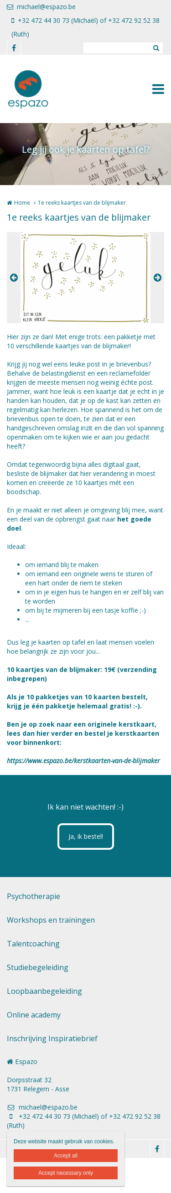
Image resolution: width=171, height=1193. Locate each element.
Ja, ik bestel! (85, 836)
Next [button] (157, 277)
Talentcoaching (33, 944)
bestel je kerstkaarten (121, 733)
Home (22, 203)
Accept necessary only (65, 1173)
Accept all (66, 1155)
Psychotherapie (33, 896)
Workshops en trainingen (51, 920)
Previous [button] (14, 277)
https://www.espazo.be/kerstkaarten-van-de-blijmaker (83, 760)
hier (42, 733)
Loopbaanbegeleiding (44, 991)
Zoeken (156, 47)
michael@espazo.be (41, 6)
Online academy (34, 1015)
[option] (85, 277)
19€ (109, 669)
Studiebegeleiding (37, 967)
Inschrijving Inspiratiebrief (52, 1038)
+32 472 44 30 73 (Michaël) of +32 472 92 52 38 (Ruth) (85, 27)
